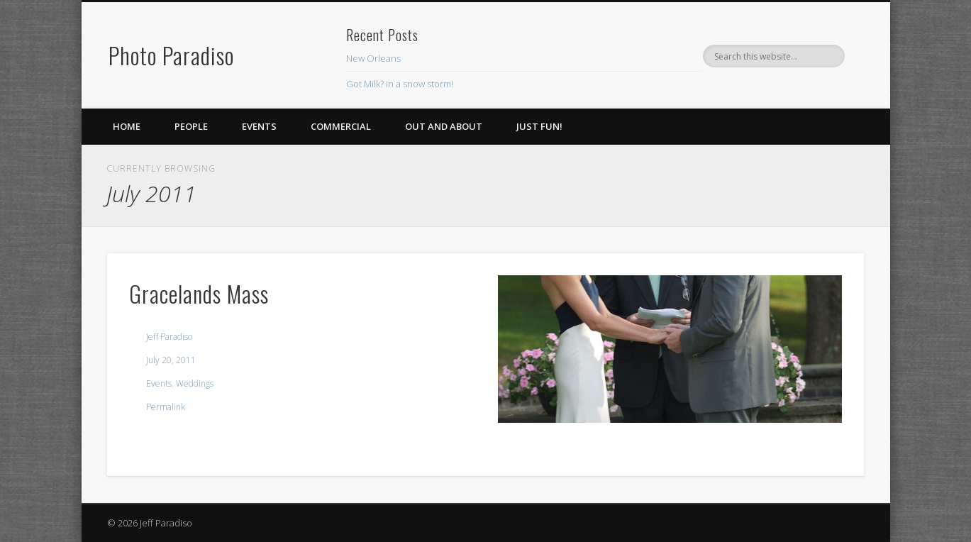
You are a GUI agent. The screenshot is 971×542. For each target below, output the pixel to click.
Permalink (165, 407)
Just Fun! (539, 126)
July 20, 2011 (171, 360)
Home (126, 126)
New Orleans (373, 58)
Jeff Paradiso (169, 337)
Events (259, 126)
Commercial (341, 126)
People (191, 126)
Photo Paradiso (171, 55)
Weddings (194, 383)
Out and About (443, 126)
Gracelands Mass (199, 293)
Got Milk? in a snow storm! (399, 83)
